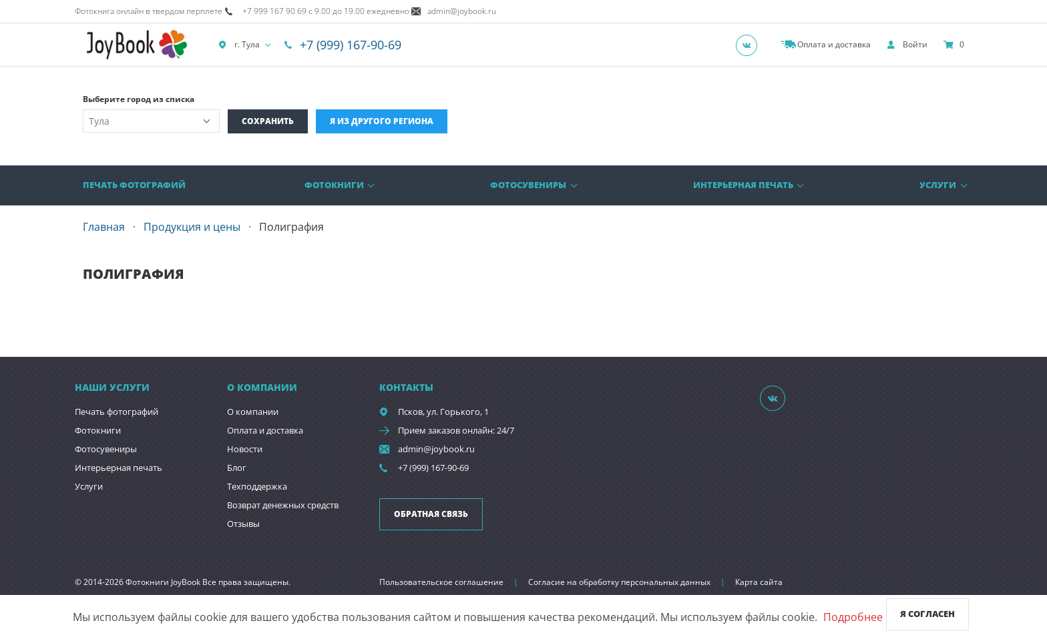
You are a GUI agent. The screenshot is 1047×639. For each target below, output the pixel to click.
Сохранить (268, 121)
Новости (244, 449)
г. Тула (239, 45)
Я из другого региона (381, 121)
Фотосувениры (528, 185)
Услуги (937, 185)
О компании (252, 412)
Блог (236, 468)
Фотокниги (334, 185)
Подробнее (853, 617)
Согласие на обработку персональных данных (619, 582)
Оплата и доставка (265, 430)
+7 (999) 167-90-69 (350, 45)
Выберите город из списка (138, 99)
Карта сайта (759, 582)
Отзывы (243, 524)
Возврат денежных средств (283, 505)
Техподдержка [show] (257, 486)
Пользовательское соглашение (441, 582)
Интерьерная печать (743, 185)
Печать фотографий (134, 185)
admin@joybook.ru (436, 449)
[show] (907, 44)
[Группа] (750, 44)
